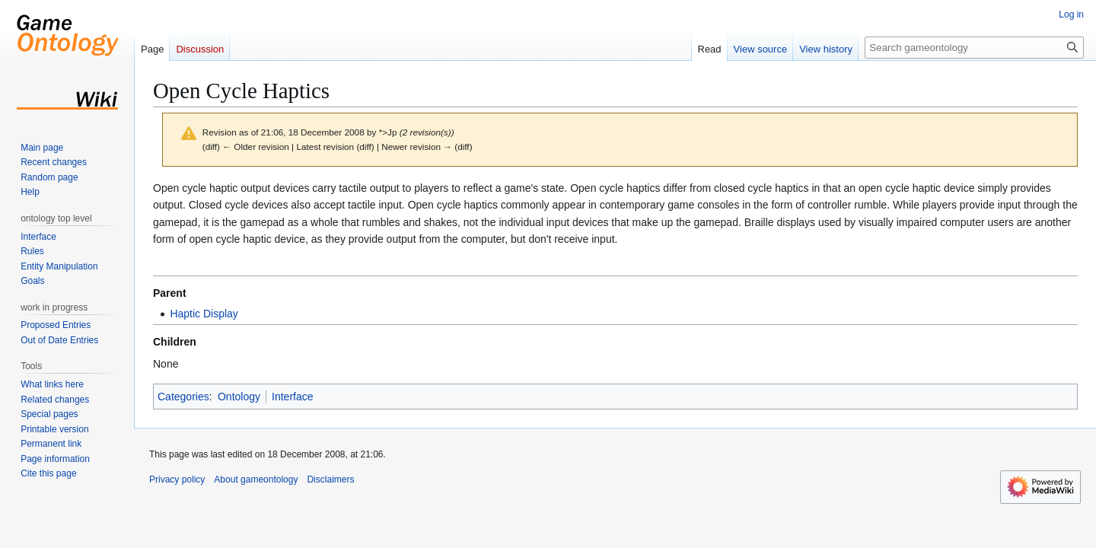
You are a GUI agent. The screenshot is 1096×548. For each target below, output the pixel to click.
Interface (292, 396)
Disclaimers (330, 479)
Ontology (239, 396)
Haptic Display (203, 313)
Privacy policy (177, 479)
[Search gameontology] (974, 48)
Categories (183, 396)
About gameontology (256, 479)
